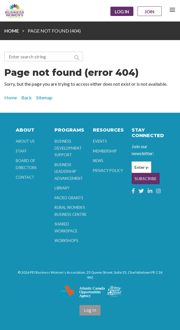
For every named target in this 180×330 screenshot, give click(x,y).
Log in (122, 11)
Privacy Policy (108, 170)
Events (100, 141)
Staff (21, 151)
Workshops (66, 240)
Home (11, 30)
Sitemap (44, 97)
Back (26, 97)
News (98, 160)
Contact (25, 177)
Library (61, 188)
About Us (25, 141)
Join (149, 11)
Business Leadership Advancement (68, 171)
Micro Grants (68, 198)
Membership (105, 151)
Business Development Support (68, 148)
